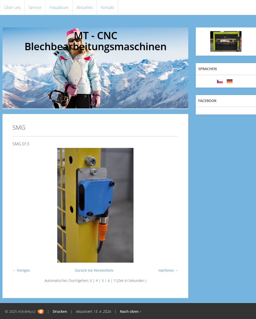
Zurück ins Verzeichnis (94, 270)
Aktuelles (84, 7)
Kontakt (107, 7)
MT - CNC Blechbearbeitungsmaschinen (95, 40)
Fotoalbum (59, 7)
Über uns (12, 7)
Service (35, 7)
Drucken (60, 311)
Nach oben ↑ (130, 311)
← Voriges (21, 270)
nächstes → (168, 270)
